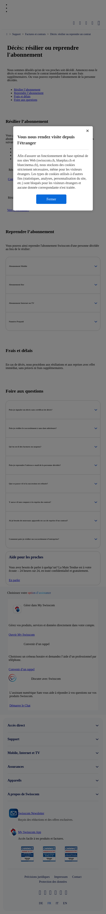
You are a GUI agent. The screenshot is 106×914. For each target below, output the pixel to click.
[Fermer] (87, 130)
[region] (53, 168)
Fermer (51, 199)
